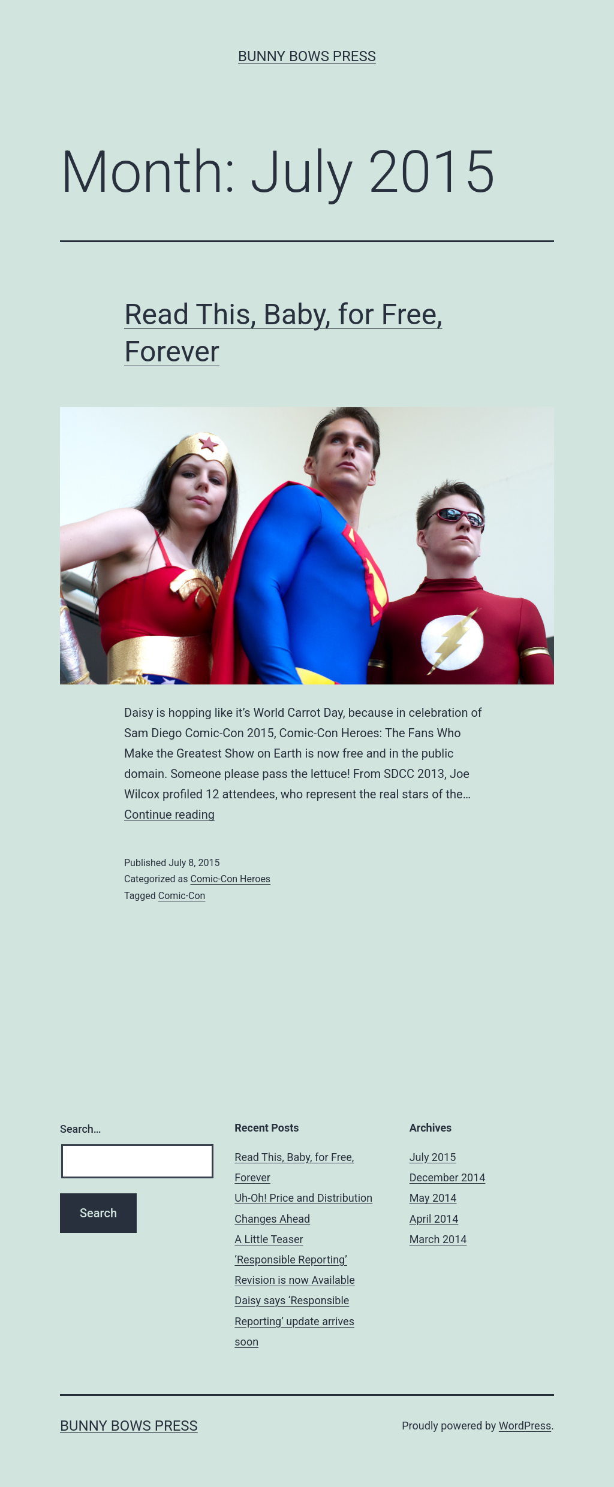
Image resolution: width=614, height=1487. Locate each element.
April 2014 (434, 1218)
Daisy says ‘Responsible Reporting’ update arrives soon (294, 1320)
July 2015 (433, 1157)
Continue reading (169, 814)
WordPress (525, 1425)
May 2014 (433, 1198)
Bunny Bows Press (307, 56)
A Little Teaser (268, 1239)
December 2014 (448, 1177)
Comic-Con (182, 895)
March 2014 (438, 1239)
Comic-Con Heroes (230, 879)
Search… (80, 1129)
